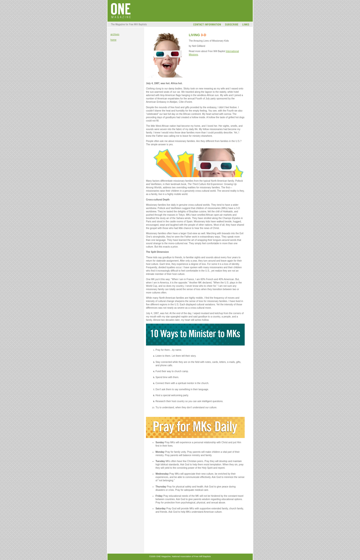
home (114, 40)
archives (115, 34)
